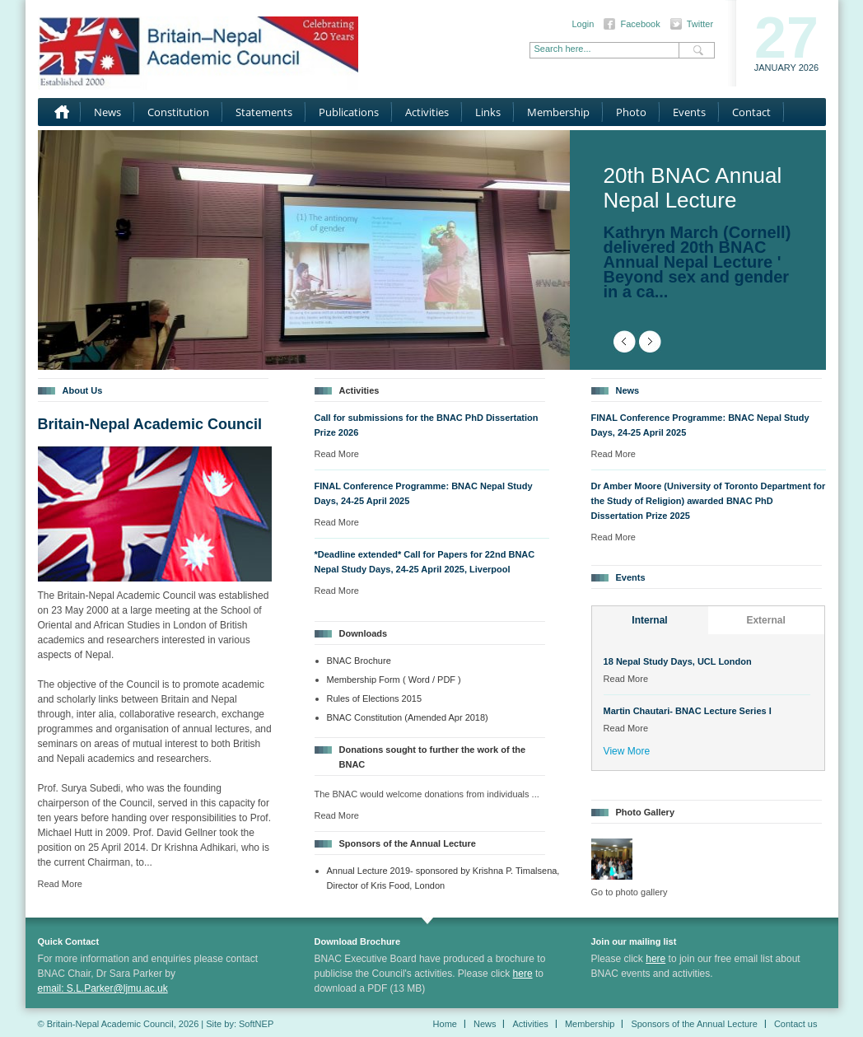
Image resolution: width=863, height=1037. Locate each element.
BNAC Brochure (359, 661)
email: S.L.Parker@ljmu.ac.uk (103, 988)
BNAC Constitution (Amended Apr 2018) (407, 717)
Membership (558, 112)
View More (627, 751)
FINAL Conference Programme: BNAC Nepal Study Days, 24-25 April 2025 (424, 493)
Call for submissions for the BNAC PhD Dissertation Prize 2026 (427, 425)
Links (488, 112)
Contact (751, 112)
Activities (427, 112)
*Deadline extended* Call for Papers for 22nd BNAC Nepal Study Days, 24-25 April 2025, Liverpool (425, 561)
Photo (631, 112)
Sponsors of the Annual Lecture (407, 843)
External (765, 620)
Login (583, 24)
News (107, 112)
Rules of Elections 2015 (374, 698)
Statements (264, 112)
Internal (649, 620)
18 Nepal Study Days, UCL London (678, 661)
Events (689, 112)
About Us (83, 390)
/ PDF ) (446, 679)
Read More (60, 884)
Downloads (363, 633)
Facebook (640, 24)
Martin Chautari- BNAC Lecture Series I (688, 711)
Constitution (178, 112)
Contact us (796, 1024)
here (523, 973)
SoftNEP (256, 1024)
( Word (417, 679)
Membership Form (363, 679)
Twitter (700, 24)
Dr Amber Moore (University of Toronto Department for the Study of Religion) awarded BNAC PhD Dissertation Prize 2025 (708, 501)
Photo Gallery (645, 812)
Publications (349, 112)
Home (59, 112)
